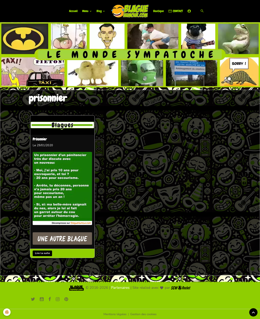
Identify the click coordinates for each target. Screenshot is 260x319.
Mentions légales (115, 314)
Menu (85, 11)
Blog (99, 11)
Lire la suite (42, 253)
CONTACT (175, 11)
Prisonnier (40, 139)
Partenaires (120, 287)
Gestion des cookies (143, 314)
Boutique (158, 11)
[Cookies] (7, 312)
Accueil (73, 11)
